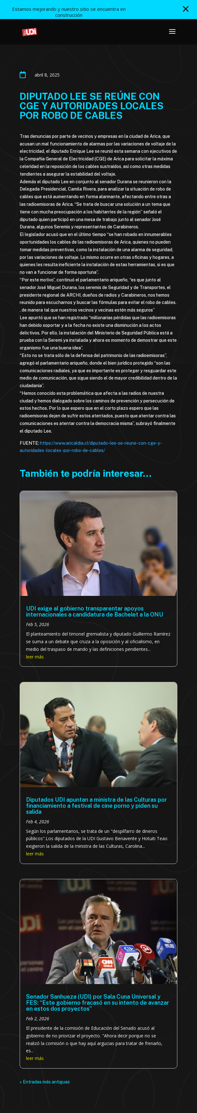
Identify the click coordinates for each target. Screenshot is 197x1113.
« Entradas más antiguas (45, 1081)
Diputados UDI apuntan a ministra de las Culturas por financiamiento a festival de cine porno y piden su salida (96, 805)
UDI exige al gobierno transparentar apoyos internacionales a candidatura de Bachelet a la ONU (94, 611)
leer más (35, 657)
